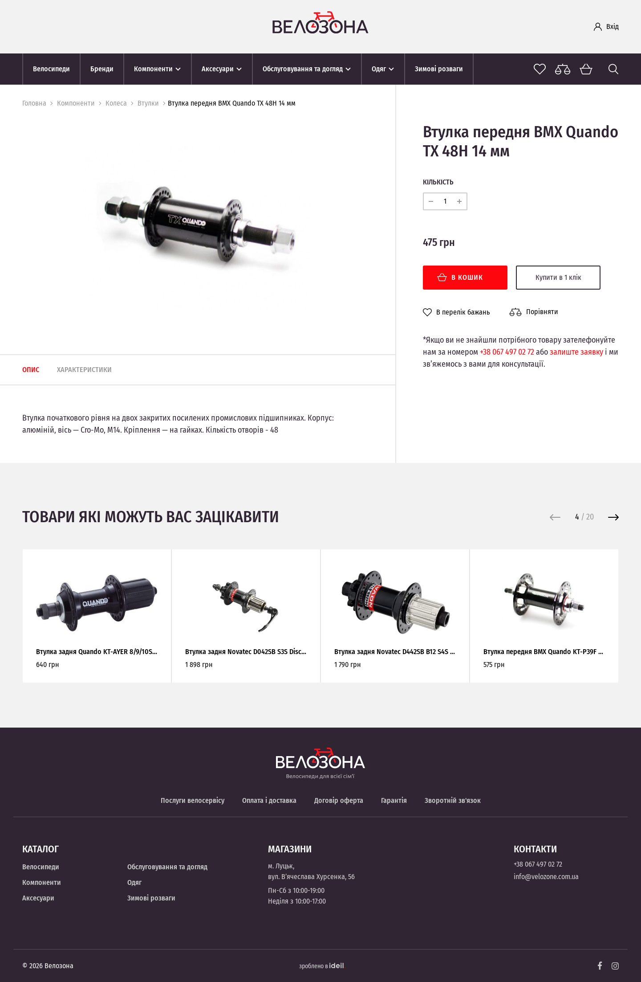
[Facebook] (600, 965)
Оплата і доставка (269, 800)
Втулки (148, 103)
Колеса (116, 103)
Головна (34, 103)
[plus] (459, 201)
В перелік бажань (456, 312)
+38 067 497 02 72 (507, 352)
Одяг (134, 882)
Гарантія (394, 800)
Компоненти (76, 103)
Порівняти (533, 311)
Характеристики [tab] (84, 369)
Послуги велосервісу (192, 800)
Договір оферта (338, 800)
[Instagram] (615, 966)
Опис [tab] (30, 369)
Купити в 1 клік (558, 277)
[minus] (431, 201)
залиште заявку (576, 352)
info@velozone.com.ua (546, 876)
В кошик (460, 277)
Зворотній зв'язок (453, 800)
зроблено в (322, 966)
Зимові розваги (151, 898)
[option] (195, 226)
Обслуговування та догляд (167, 867)
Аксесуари (38, 898)
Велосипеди (40, 867)
